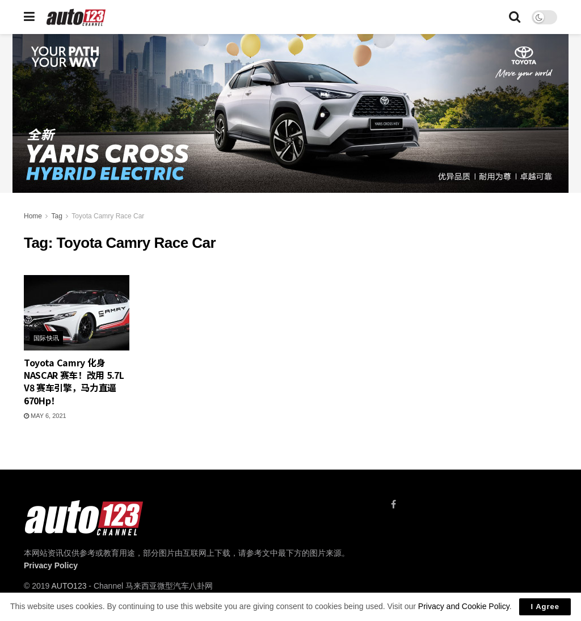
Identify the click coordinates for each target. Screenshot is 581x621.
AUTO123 (68, 585)
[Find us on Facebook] (393, 504)
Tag (56, 216)
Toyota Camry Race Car (107, 216)
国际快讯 (46, 338)
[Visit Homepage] (76, 17)
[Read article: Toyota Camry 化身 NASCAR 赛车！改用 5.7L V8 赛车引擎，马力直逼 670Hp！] (76, 312)
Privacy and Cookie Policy (464, 606)
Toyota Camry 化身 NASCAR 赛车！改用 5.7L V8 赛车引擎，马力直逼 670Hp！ (74, 381)
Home (33, 216)
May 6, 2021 (45, 415)
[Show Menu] (29, 17)
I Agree (545, 606)
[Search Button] (514, 17)
